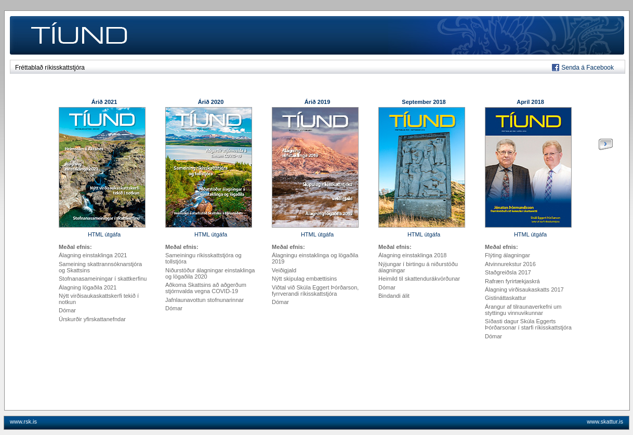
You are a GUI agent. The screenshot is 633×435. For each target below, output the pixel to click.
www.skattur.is (605, 421)
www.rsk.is (23, 421)
